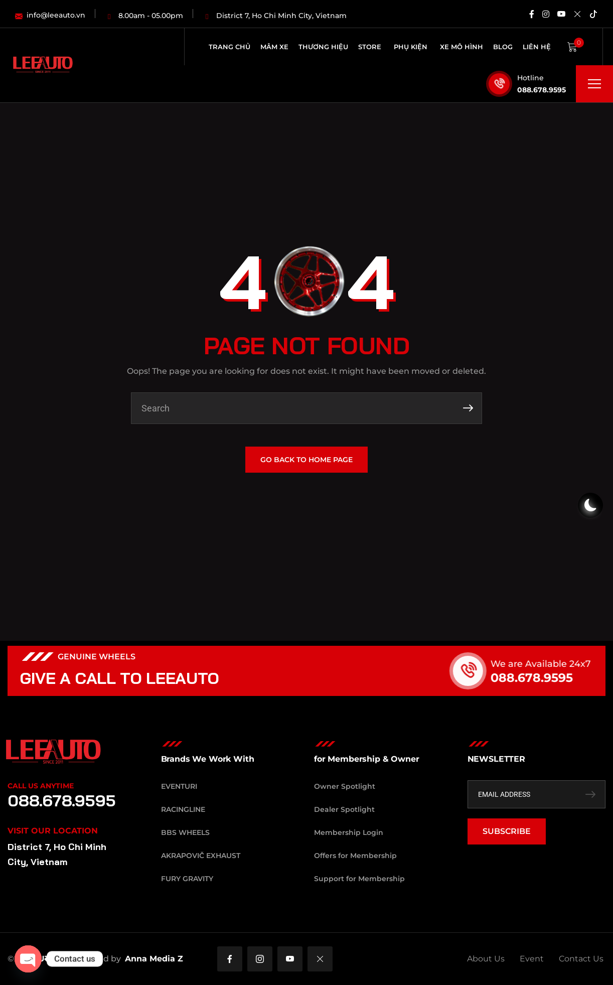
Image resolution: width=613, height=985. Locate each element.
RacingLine (183, 809)
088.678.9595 (541, 89)
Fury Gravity (187, 878)
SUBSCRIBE (507, 831)
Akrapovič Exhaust (200, 855)
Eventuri (179, 786)
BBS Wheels (185, 832)
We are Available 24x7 (554, 663)
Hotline (530, 77)
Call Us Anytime (41, 785)
